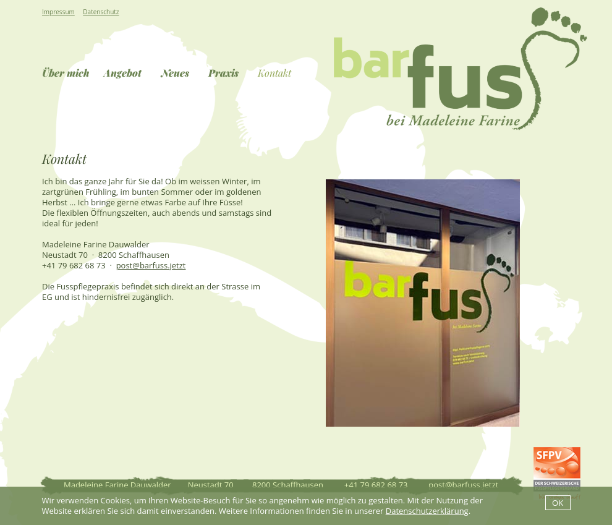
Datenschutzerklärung (427, 510)
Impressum (58, 11)
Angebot (123, 72)
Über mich (65, 72)
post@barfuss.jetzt (151, 265)
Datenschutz (101, 11)
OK (557, 502)
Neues (175, 72)
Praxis (223, 72)
